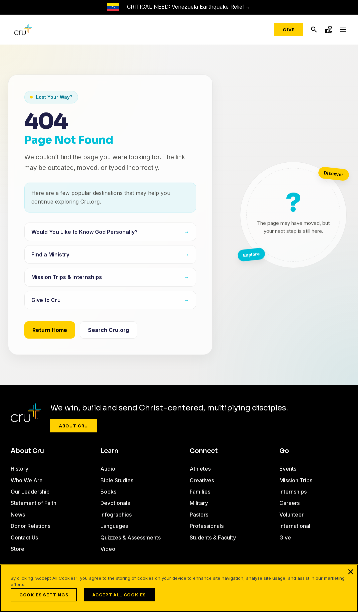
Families (200, 491)
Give (289, 29)
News (18, 514)
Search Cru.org (108, 330)
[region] (179, 588)
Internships (293, 491)
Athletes (200, 468)
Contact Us (24, 537)
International (294, 526)
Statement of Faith (33, 503)
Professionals (207, 526)
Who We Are (27, 480)
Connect (204, 451)
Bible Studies (116, 480)
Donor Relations (30, 526)
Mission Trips (295, 480)
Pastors (199, 514)
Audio (107, 468)
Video (107, 548)
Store (17, 548)
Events (287, 468)
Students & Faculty (213, 537)
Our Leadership (30, 491)
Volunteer (291, 514)
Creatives (202, 480)
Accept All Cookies (119, 594)
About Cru (73, 425)
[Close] (350, 571)
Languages (114, 526)
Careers (289, 503)
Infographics (116, 514)
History (19, 468)
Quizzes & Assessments (130, 537)
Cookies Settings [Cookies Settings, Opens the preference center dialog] (43, 594)
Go (284, 451)
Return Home (49, 330)
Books (108, 491)
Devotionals (115, 503)
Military (199, 503)
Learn (109, 451)
